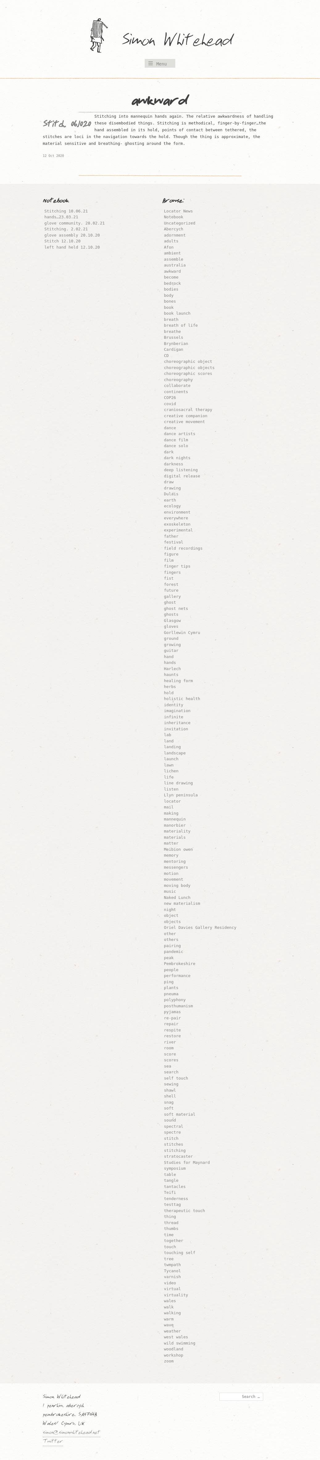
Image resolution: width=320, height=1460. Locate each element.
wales (170, 1300)
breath (171, 319)
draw (168, 482)
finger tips (177, 566)
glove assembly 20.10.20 (72, 235)
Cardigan (173, 349)
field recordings (183, 548)
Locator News (178, 211)
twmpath (172, 1264)
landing (172, 747)
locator (172, 801)
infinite (173, 717)
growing (172, 644)
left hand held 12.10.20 (72, 247)
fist (168, 578)
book (168, 307)
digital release (182, 476)
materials (174, 837)
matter (171, 843)
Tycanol (172, 1271)
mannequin (174, 819)
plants (171, 987)
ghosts (171, 614)
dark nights (177, 457)
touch (170, 1246)
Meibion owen (178, 849)
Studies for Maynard (187, 1162)
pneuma (171, 994)
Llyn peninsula (181, 795)
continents (176, 391)
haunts (171, 674)
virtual (172, 1288)
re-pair (172, 1018)
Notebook (173, 217)
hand (168, 656)
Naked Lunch (177, 897)
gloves (171, 626)
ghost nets (176, 608)
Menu (161, 63)
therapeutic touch (184, 1210)
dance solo (176, 445)
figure (171, 554)
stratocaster (178, 1156)
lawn (168, 765)
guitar (171, 650)
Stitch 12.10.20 (62, 241)
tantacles (174, 1186)
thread (171, 1222)
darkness (173, 464)
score (170, 1054)
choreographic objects (189, 367)
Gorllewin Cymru (182, 632)
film (168, 560)
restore (172, 1036)
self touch (176, 1078)
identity (173, 705)
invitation (176, 729)
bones (170, 301)
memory (171, 855)
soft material (179, 1114)
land (168, 741)
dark (168, 452)
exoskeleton (177, 524)
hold (168, 692)
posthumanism (178, 1006)
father (171, 536)
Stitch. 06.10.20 (67, 125)
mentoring (174, 861)
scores (171, 1060)
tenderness (176, 1198)
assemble (173, 259)
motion (171, 873)
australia (174, 265)
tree (168, 1259)
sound (170, 1120)
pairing (172, 945)
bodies (171, 289)
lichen (171, 771)
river (170, 1042)
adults (171, 241)
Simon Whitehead (183, 41)
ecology (172, 506)
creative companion (185, 415)
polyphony (174, 999)
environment (177, 512)
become (171, 277)
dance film (176, 440)
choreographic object (188, 361)
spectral (173, 1126)
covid (170, 403)
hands (170, 662)
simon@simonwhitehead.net (71, 1433)
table (170, 1174)
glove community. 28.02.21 (74, 223)
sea (167, 1066)
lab (167, 734)
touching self (179, 1252)
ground (171, 638)
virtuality (176, 1295)
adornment (174, 235)
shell (170, 1096)
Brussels (173, 337)
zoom (168, 1361)
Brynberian (176, 343)
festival (173, 542)
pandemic (173, 951)
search (171, 1072)
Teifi (170, 1192)
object (171, 915)
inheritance (177, 722)
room (168, 1048)
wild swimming (179, 1343)
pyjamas (172, 1011)
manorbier (174, 825)
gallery (172, 596)
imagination (177, 710)
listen (171, 789)
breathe (172, 331)
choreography (178, 379)
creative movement (184, 421)
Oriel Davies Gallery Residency (200, 927)
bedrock (172, 283)
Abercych (173, 229)
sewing (171, 1084)
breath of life (181, 325)
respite (172, 1030)
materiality (177, 831)
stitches (173, 1144)
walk (168, 1307)
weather (172, 1331)
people (171, 969)
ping (168, 982)
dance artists (179, 433)
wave (168, 1325)
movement (173, 879)
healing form (178, 680)
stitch (171, 1138)
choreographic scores (188, 373)
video (170, 1283)
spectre (172, 1132)
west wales (176, 1337)
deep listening (181, 470)
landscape (174, 753)
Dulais (171, 494)
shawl (170, 1090)
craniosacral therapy (188, 409)
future (171, 590)
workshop (173, 1355)
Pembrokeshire (179, 963)
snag (168, 1102)
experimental (178, 530)
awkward (172, 271)
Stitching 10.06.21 (66, 211)
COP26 (170, 397)
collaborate (177, 385)
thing (170, 1216)
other (170, 933)
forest (171, 584)
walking (172, 1313)
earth (170, 500)
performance (177, 975)
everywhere (176, 518)
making (171, 813)
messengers (176, 867)
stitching (174, 1150)
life (168, 777)
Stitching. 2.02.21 (66, 229)
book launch (177, 313)
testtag (172, 1204)
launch (171, 759)
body (168, 295)
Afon (168, 247)
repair (171, 1024)
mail (168, 807)
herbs (170, 686)
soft (168, 1108)
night (170, 909)
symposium (174, 1168)
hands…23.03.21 (61, 217)
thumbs (171, 1228)
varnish (172, 1276)
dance (170, 428)
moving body (177, 885)
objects (172, 921)
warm (168, 1319)
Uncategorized (179, 223)
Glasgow (172, 620)
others (171, 939)
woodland (173, 1349)
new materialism (182, 903)
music (170, 891)
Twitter (53, 1442)
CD (166, 355)
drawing (172, 488)
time (168, 1234)
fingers (172, 572)
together (173, 1240)
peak (168, 957)
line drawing (178, 783)
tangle (171, 1180)
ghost (170, 602)
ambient (172, 253)
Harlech (172, 668)
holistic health (182, 698)
